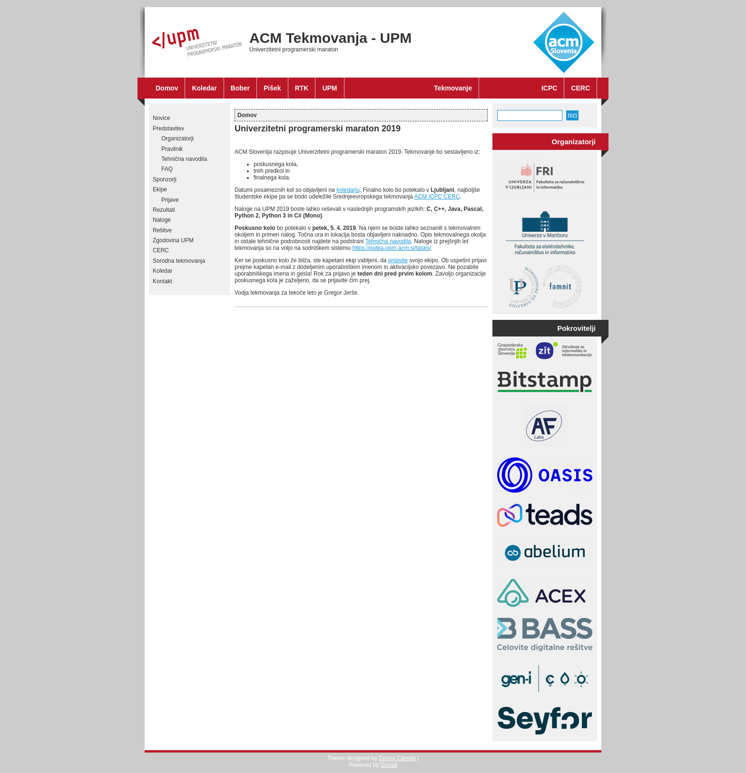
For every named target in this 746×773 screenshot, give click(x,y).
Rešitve (162, 230)
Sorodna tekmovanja (179, 261)
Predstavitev (168, 128)
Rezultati (164, 210)
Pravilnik (172, 149)
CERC (580, 88)
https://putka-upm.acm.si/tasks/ (391, 248)
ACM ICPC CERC (437, 196)
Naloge (162, 220)
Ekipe (160, 189)
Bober (240, 88)
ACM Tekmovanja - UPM (330, 38)
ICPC (549, 88)
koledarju (348, 190)
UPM (329, 88)
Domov (167, 88)
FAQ (167, 169)
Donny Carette (397, 758)
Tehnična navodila (184, 159)
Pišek (272, 88)
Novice (161, 118)
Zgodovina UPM (173, 240)
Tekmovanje (453, 88)
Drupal (389, 765)
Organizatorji (177, 138)
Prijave (170, 200)
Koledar (204, 88)
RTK (302, 88)
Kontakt (162, 281)
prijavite (398, 260)
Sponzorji (165, 179)
